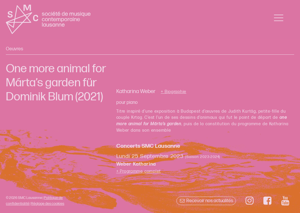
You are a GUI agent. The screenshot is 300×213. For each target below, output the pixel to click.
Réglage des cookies (47, 203)
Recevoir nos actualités (206, 201)
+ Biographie (173, 92)
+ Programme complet (138, 171)
